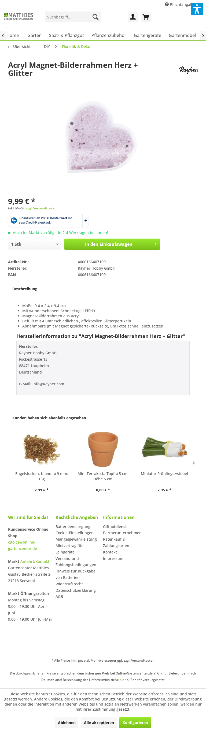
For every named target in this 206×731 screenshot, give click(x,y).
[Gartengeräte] (147, 35)
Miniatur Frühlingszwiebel (164, 473)
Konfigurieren (135, 722)
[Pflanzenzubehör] (109, 35)
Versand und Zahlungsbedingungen (76, 561)
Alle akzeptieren (99, 722)
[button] (197, 9)
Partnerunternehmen (122, 532)
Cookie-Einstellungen (75, 532)
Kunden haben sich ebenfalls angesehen (49, 417)
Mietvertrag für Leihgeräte (69, 549)
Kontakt (110, 552)
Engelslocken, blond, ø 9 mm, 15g (41, 476)
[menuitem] (73, 17)
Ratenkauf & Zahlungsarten (116, 542)
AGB (59, 596)
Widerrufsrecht (69, 583)
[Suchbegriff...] (73, 17)
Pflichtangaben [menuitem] (181, 4)
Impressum (113, 558)
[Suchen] (95, 17)
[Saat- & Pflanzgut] (66, 35)
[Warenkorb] (146, 17)
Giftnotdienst (115, 526)
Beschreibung (24, 288)
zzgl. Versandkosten (41, 208)
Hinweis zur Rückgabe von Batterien (75, 574)
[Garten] (34, 35)
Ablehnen (67, 722)
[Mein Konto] (132, 17)
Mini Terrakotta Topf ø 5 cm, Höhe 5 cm (103, 476)
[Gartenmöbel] (182, 35)
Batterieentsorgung (73, 526)
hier (123, 679)
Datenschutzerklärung (76, 590)
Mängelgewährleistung (76, 539)
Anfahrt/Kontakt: (35, 561)
